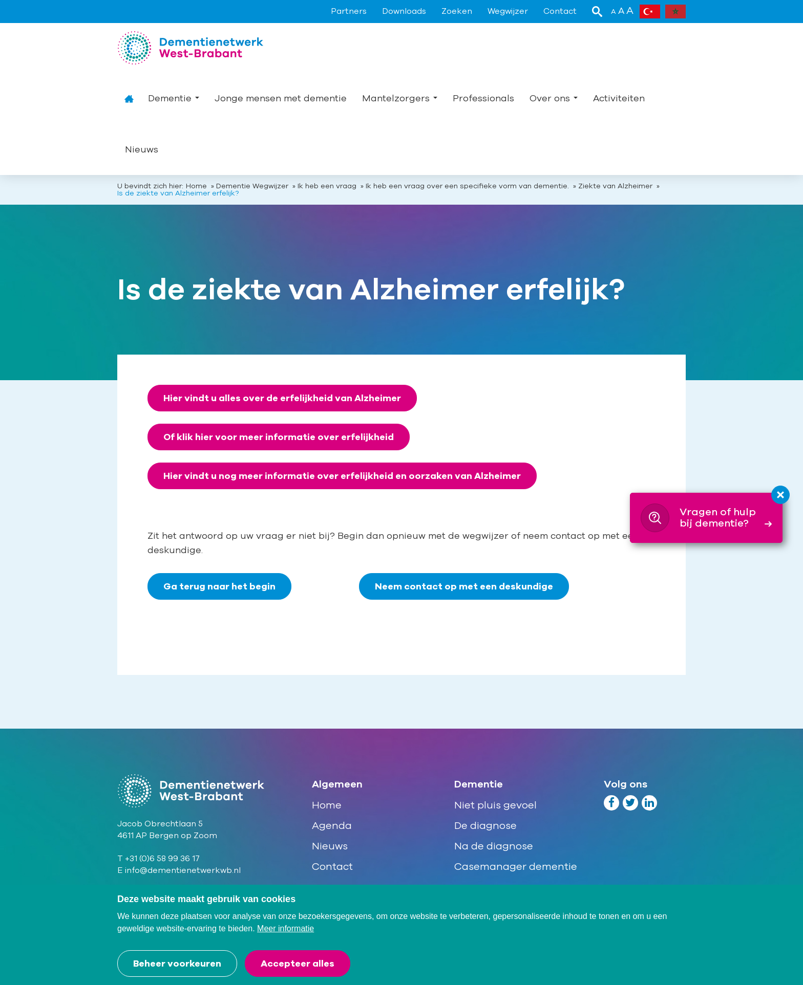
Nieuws (141, 149)
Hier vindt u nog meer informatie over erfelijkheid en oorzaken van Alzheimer (342, 476)
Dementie (173, 98)
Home (128, 98)
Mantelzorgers (399, 98)
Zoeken (456, 11)
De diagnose (485, 826)
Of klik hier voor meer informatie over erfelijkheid (278, 437)
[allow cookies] (297, 963)
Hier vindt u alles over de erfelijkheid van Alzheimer (282, 398)
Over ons (554, 98)
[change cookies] (177, 963)
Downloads (404, 11)
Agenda (332, 826)
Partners (349, 11)
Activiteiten (619, 98)
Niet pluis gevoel (495, 805)
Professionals (483, 98)
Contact (560, 11)
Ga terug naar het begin (219, 586)
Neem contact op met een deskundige (464, 586)
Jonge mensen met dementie (281, 98)
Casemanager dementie (515, 866)
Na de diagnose (493, 846)
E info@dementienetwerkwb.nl (179, 870)
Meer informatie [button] (285, 928)
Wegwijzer (508, 11)
